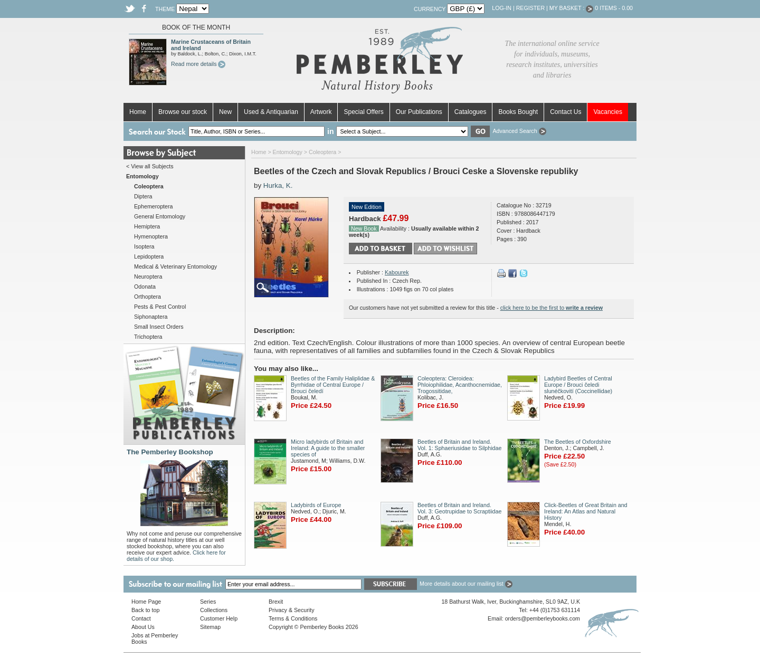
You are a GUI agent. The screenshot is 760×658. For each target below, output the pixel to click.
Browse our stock (182, 112)
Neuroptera (148, 276)
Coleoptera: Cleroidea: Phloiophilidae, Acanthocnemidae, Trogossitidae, (459, 384)
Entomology (287, 152)
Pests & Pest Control (160, 306)
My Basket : (571, 8)
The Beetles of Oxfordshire (577, 441)
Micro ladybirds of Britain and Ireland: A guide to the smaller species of (328, 447)
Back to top (145, 610)
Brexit (276, 601)
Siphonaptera (150, 316)
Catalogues (470, 112)
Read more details (198, 64)
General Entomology (159, 216)
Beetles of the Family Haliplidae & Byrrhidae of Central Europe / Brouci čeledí (333, 384)
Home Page (146, 601)
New (225, 112)
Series (208, 601)
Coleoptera (322, 152)
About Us (143, 627)
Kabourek (397, 272)
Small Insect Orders (159, 326)
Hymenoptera (151, 236)
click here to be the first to (551, 307)
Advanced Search (519, 131)
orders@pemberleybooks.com (542, 618)
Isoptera (144, 246)
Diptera (143, 196)
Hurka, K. (278, 185)
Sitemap (210, 627)
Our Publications (419, 112)
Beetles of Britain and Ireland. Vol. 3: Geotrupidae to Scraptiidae (459, 508)
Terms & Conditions (293, 618)
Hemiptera (147, 226)
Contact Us (565, 112)
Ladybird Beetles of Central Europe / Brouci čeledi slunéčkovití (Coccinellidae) (578, 384)
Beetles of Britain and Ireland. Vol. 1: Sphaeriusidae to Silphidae (459, 444)
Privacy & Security (291, 610)
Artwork (321, 112)
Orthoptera (147, 296)
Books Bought (518, 112)
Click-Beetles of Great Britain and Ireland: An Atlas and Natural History (586, 511)
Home (137, 112)
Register (530, 8)
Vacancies (607, 112)
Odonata (145, 286)
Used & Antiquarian (271, 112)
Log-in (501, 8)
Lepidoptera (149, 256)
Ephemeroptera (153, 206)
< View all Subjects (150, 166)
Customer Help (219, 618)
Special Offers (363, 112)
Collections (213, 610)
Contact (141, 618)
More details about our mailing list (466, 583)
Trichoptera (148, 336)
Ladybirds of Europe (316, 505)
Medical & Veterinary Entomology (175, 266)
